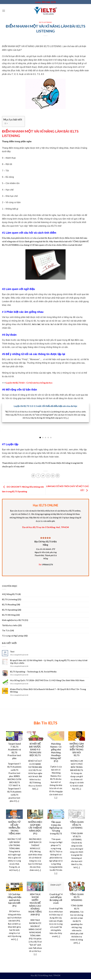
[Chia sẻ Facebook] (38, 475)
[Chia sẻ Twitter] (43, 475)
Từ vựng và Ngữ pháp (12, 635)
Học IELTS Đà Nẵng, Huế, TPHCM (45, 975)
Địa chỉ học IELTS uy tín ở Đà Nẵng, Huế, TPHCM (45, 527)
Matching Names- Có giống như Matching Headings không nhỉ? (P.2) (55, 752)
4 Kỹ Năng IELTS (10, 594)
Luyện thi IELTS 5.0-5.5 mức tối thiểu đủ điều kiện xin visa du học (45, 406)
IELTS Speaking (9, 609)
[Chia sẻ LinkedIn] (57, 475)
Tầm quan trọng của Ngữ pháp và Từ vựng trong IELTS (56, 828)
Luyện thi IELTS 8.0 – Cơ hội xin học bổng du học (29, 382)
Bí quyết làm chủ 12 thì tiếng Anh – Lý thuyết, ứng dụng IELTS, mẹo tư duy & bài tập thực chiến (48, 661)
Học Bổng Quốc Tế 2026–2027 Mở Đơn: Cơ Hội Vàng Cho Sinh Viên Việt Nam (47, 680)
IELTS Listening (45, 22)
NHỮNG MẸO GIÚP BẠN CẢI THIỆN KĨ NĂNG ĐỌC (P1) (35, 828)
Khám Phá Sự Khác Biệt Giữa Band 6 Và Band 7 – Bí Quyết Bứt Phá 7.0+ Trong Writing (48, 690)
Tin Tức (6, 630)
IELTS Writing (9, 615)
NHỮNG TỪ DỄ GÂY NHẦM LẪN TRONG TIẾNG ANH (14, 828)
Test (12, 651)
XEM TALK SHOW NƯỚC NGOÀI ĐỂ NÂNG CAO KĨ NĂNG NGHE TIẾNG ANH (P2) (35, 904)
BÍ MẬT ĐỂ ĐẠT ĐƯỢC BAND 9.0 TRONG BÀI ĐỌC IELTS (35, 749)
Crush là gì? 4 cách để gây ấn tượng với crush (55, 898)
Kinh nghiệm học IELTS (13, 620)
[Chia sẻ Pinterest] (53, 475)
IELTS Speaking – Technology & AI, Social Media (33, 671)
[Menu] (3, 10)
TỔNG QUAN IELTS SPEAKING (76, 897)
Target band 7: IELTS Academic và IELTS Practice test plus (14, 751)
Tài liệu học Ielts (10, 625)
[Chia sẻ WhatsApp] (33, 475)
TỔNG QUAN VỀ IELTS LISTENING (76, 825)
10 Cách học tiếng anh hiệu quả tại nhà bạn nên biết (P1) (14, 900)
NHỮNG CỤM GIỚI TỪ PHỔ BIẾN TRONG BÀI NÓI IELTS (77, 749)
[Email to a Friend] (48, 475)
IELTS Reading (9, 604)
